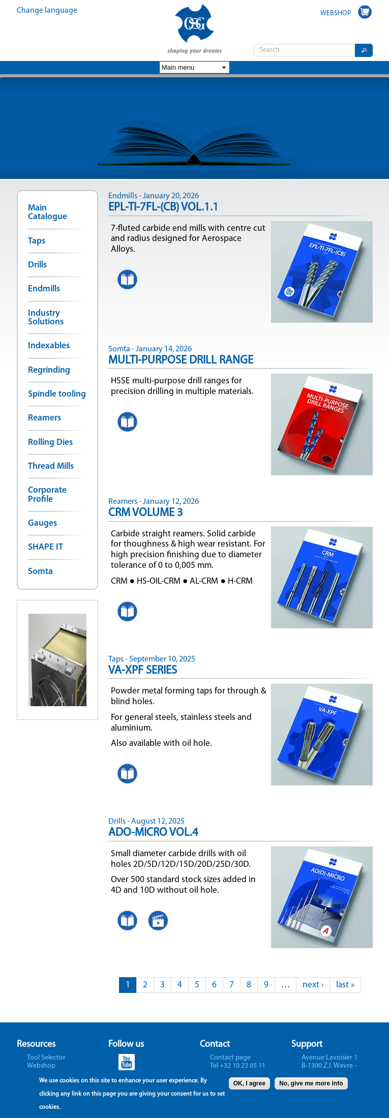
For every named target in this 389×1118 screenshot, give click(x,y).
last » (345, 985)
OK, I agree (249, 1085)
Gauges (42, 523)
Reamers (44, 418)
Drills (37, 265)
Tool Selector (46, 1057)
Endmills (44, 289)
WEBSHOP (335, 13)
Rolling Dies (50, 442)
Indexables (49, 346)
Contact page (230, 1057)
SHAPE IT (45, 547)
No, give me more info (311, 1085)
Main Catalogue (47, 212)
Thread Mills (51, 466)
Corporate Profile (47, 494)
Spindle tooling (57, 394)
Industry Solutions (46, 317)
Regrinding (49, 370)
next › (313, 985)
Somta (40, 571)
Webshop (41, 1066)
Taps (36, 241)
